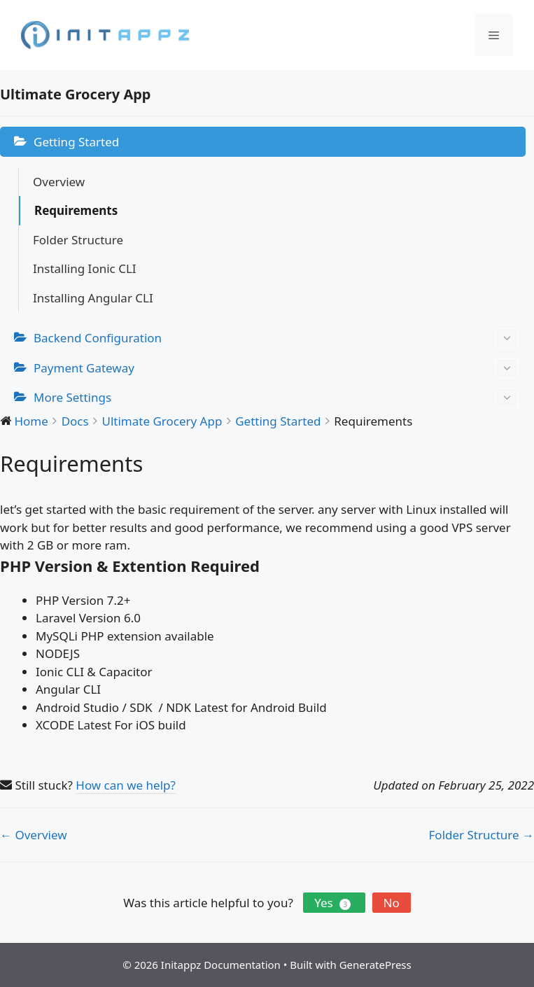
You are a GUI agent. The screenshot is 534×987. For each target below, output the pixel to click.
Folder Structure (78, 240)
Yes (333, 903)
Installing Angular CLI (93, 298)
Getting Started (76, 142)
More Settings (276, 398)
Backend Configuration (276, 338)
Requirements (76, 210)
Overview (59, 182)
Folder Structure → (481, 835)
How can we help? (126, 785)
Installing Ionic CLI (84, 268)
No (392, 903)
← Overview (33, 835)
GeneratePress (375, 965)
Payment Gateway (276, 368)
